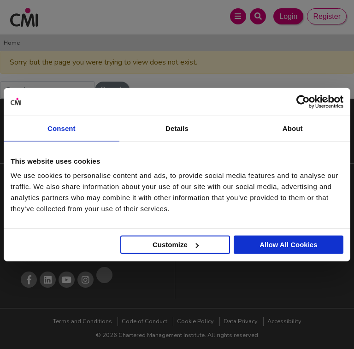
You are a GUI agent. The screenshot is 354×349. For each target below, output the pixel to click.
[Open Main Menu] (238, 16)
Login (288, 16)
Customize (176, 244)
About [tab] (293, 128)
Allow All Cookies (288, 244)
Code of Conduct (144, 321)
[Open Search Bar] (258, 16)
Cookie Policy (195, 321)
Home (12, 43)
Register (327, 16)
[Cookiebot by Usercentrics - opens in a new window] (303, 101)
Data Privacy (241, 321)
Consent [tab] (61, 128)
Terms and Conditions (82, 321)
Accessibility (284, 321)
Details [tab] (177, 128)
